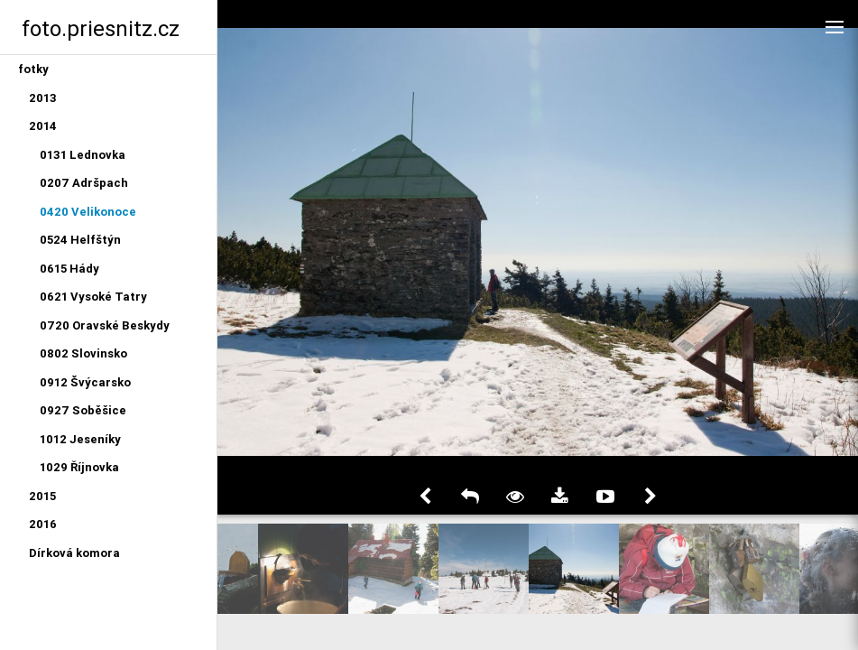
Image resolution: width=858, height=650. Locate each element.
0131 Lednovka (82, 154)
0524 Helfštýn (80, 239)
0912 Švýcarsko (85, 382)
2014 (43, 126)
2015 (42, 496)
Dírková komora (74, 553)
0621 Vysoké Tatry (93, 296)
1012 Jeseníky (80, 439)
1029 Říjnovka (79, 467)
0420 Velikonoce (88, 211)
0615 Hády (69, 268)
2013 (43, 98)
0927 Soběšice (83, 410)
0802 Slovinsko (83, 353)
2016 (43, 524)
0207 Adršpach (84, 182)
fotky (33, 69)
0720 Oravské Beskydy (105, 325)
